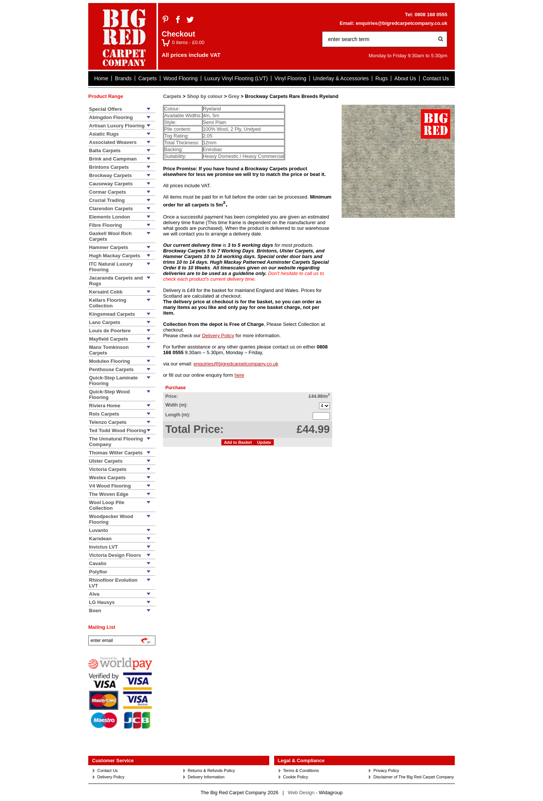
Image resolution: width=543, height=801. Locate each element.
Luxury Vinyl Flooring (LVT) (236, 78)
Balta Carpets (105, 150)
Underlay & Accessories (341, 78)
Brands (123, 78)
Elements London (109, 217)
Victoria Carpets (107, 469)
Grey (233, 96)
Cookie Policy (295, 777)
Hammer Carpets (108, 247)
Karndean (100, 538)
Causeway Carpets (111, 183)
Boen (95, 610)
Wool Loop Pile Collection (106, 505)
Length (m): (177, 414)
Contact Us (436, 78)
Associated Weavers (113, 142)
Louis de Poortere (110, 330)
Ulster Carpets (106, 461)
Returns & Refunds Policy (211, 770)
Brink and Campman (113, 159)
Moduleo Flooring (109, 361)
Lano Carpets (104, 322)
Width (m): (176, 405)
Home (101, 78)
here (239, 375)
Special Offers (105, 109)
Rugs (381, 78)
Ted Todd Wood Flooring (117, 430)
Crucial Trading (107, 200)
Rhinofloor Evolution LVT (113, 583)
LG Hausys (102, 602)
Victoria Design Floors (115, 555)
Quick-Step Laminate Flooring (113, 380)
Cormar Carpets (107, 192)
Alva (94, 594)
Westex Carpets (107, 477)
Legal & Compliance (301, 760)
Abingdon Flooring (111, 117)
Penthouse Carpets (111, 369)
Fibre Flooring (105, 225)
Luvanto (98, 530)
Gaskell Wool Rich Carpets (110, 236)
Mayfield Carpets (108, 339)
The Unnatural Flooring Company (116, 441)
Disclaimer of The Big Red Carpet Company (413, 777)
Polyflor (98, 572)
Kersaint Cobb (106, 292)
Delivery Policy (218, 335)
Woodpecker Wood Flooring (111, 519)
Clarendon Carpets (111, 208)
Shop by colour (205, 96)
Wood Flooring (180, 78)
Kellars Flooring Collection (107, 303)
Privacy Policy (386, 770)
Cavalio (97, 563)
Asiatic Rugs (104, 134)
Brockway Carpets (110, 175)
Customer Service (113, 760)
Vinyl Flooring (291, 78)
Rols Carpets (104, 414)
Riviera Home (104, 405)
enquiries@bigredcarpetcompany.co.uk (401, 23)
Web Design (301, 792)
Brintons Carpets (109, 167)
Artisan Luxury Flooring (116, 125)
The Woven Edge (109, 494)
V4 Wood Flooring (110, 486)
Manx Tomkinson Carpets (109, 350)
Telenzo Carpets (107, 422)
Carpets (147, 78)
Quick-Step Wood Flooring (109, 394)
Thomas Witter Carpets (116, 453)
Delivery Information (206, 777)
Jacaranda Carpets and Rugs (116, 280)
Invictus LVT (103, 547)
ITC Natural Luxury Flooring (111, 266)
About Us (405, 78)
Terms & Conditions (301, 770)
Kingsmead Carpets (112, 314)
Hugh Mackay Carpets (114, 255)
